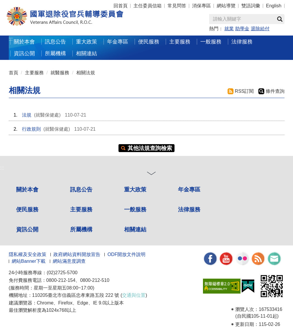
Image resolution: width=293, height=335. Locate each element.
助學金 (242, 28)
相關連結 (86, 53)
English (273, 5)
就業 (229, 28)
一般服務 (210, 41)
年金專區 (117, 41)
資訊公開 (24, 53)
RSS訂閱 (244, 91)
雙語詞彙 (250, 5)
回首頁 (121, 5)
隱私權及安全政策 (27, 254)
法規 (26, 114)
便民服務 (148, 41)
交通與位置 (133, 295)
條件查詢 (275, 91)
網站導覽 (226, 5)
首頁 (13, 72)
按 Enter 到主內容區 (26, 3)
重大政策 (86, 41)
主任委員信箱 (147, 5)
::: (11, 38)
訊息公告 (55, 41)
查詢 (279, 19)
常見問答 (176, 5)
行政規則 (31, 129)
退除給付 (260, 28)
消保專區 (201, 5)
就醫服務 (59, 72)
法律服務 (242, 41)
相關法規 (85, 72)
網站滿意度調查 (69, 261)
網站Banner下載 (29, 261)
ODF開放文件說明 (126, 254)
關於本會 (24, 41)
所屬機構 (55, 53)
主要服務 (179, 41)
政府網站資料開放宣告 (76, 254)
